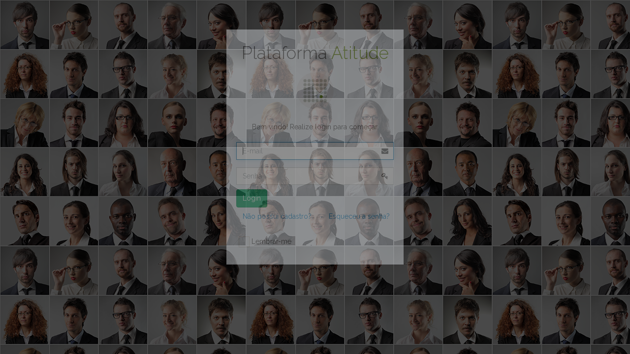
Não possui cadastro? (277, 216)
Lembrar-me (265, 241)
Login (252, 198)
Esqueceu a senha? (359, 216)
